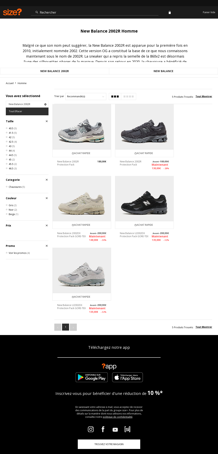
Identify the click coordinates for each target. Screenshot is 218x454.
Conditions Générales (142, 439)
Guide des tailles (81, 390)
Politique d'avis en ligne (167, 390)
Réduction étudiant (43, 403)
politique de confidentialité (117, 345)
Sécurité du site (186, 439)
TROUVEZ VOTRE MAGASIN (109, 372)
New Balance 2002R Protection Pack (68, 158)
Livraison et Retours (111, 390)
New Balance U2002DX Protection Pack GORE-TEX (69, 227)
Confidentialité (204, 439)
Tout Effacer (15, 111)
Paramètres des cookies (133, 403)
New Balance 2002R (54, 71)
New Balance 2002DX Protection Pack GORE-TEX (182, 160)
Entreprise (138, 390)
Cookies (160, 439)
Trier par (59, 96)
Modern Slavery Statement (171, 403)
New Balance (163, 71)
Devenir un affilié (73, 403)
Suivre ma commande (50, 390)
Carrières (171, 439)
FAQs (126, 439)
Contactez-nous (101, 403)
